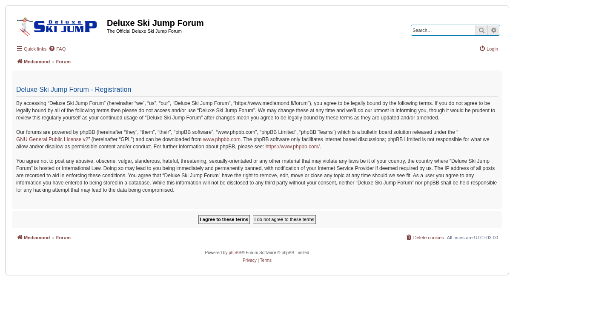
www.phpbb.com (222, 139)
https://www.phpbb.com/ (293, 147)
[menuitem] (57, 49)
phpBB (235, 252)
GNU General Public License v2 (52, 139)
